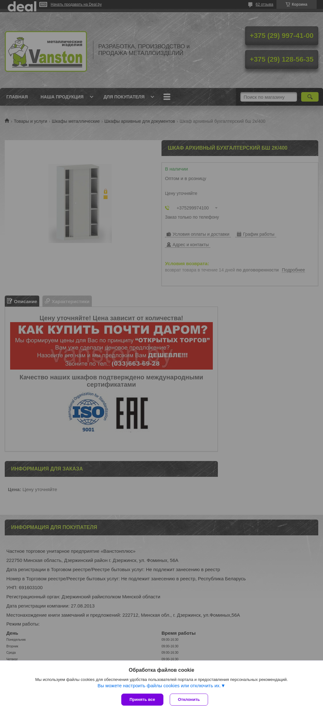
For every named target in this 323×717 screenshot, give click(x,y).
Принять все (142, 699)
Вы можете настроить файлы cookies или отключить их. (159, 685)
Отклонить (189, 699)
